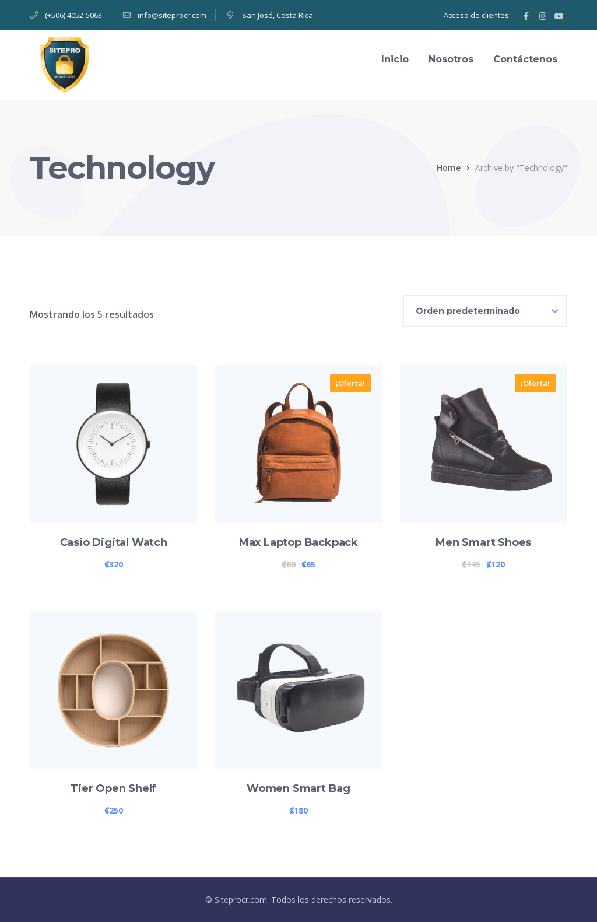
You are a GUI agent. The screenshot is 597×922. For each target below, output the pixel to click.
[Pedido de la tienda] (485, 311)
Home (449, 167)
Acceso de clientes (476, 15)
